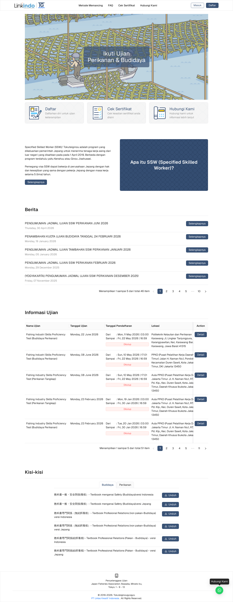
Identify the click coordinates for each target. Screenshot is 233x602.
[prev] (27, 57)
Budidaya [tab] (107, 485)
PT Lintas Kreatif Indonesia (105, 598)
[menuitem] (90, 5)
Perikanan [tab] (125, 485)
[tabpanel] (116, 525)
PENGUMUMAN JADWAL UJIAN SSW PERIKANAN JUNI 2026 (66, 223)
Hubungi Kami (148, 5)
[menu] (118, 5)
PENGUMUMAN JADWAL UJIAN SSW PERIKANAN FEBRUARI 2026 (70, 263)
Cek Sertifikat (126, 5)
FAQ (110, 5)
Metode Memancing (91, 5)
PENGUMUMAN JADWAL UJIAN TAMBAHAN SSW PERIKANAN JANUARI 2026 (78, 249)
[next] (205, 57)
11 (199, 448)
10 (199, 291)
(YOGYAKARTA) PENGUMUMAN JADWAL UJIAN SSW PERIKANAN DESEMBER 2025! (82, 276)
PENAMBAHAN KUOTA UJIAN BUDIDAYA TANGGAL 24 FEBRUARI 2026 (73, 236)
